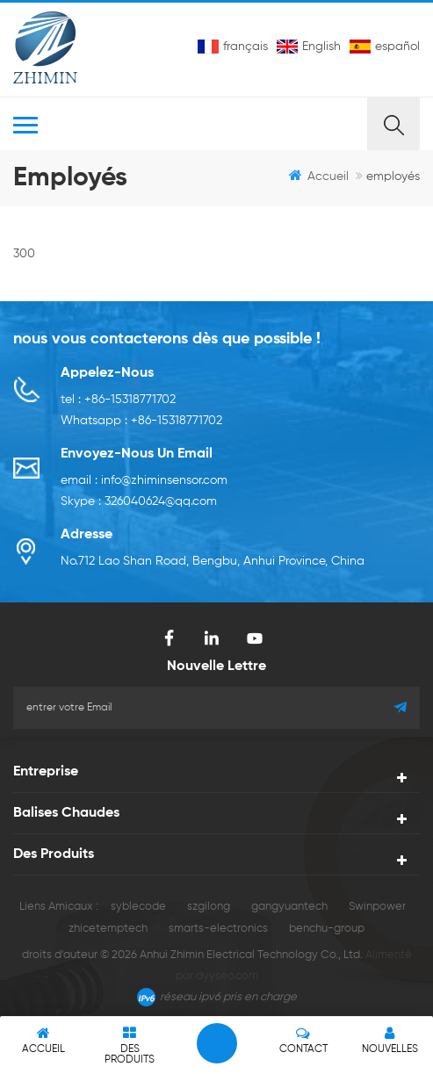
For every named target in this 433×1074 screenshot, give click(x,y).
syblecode (138, 906)
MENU (190, 124)
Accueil (319, 175)
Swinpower (377, 906)
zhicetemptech (108, 928)
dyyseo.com (227, 976)
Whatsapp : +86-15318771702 (141, 420)
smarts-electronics (218, 928)
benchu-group (326, 928)
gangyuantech (289, 906)
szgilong (208, 906)
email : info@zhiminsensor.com (144, 480)
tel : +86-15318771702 (118, 399)
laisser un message (217, 1043)
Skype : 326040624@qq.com (139, 501)
